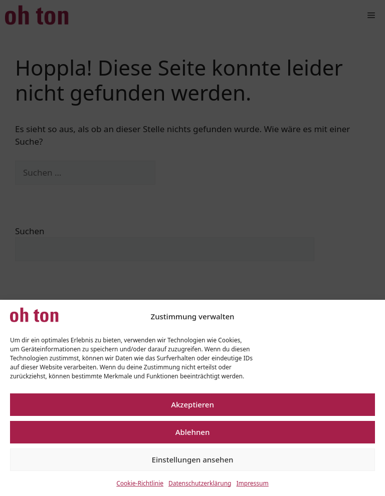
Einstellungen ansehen (193, 459)
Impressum (252, 483)
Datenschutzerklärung (199, 483)
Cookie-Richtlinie (139, 483)
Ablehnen (192, 432)
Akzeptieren (192, 404)
